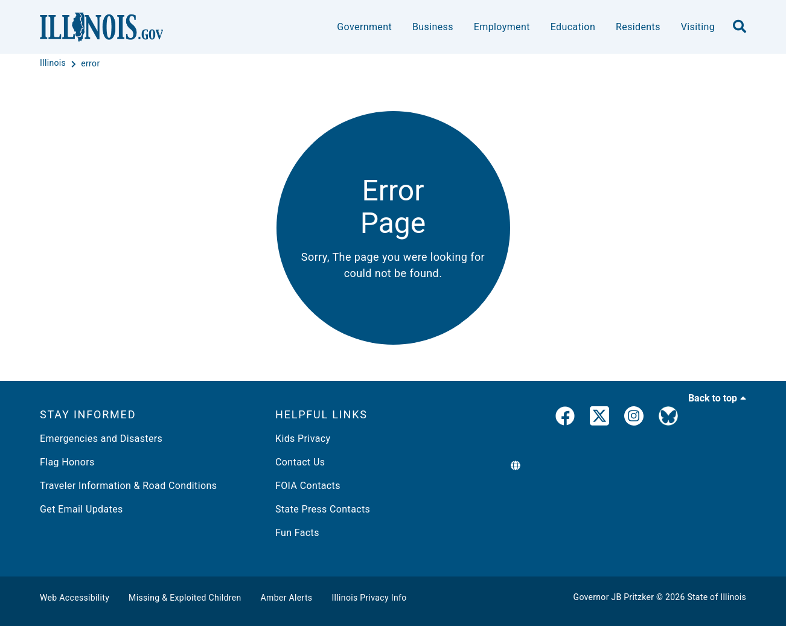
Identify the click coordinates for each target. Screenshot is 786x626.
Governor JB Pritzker (614, 597)
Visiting (698, 27)
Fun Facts (297, 532)
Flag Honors (67, 462)
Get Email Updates (81, 509)
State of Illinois (716, 597)
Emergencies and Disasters (101, 438)
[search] (739, 27)
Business (432, 27)
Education (573, 27)
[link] (565, 418)
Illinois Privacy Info (368, 597)
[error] (90, 63)
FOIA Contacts (307, 485)
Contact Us (300, 462)
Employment (502, 27)
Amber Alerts (287, 597)
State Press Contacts (322, 509)
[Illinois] (54, 63)
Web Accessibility (74, 597)
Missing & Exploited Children (185, 597)
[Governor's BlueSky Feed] (668, 418)
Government (364, 27)
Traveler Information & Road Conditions (128, 485)
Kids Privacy (302, 438)
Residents (638, 27)
